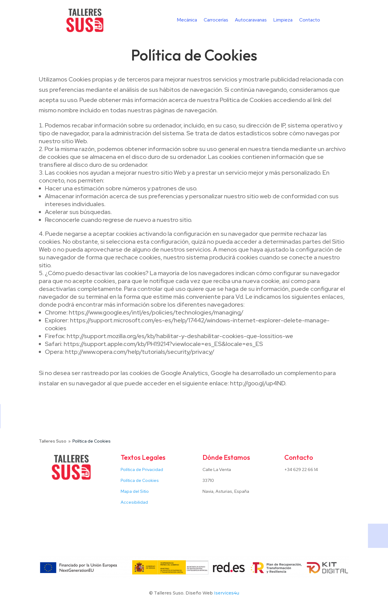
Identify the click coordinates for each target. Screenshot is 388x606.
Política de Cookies (140, 480)
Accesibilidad (134, 502)
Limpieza (283, 20)
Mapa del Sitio (135, 491)
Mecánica (187, 20)
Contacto (309, 20)
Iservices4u (226, 593)
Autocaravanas (251, 20)
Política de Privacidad (142, 469)
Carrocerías (216, 20)
